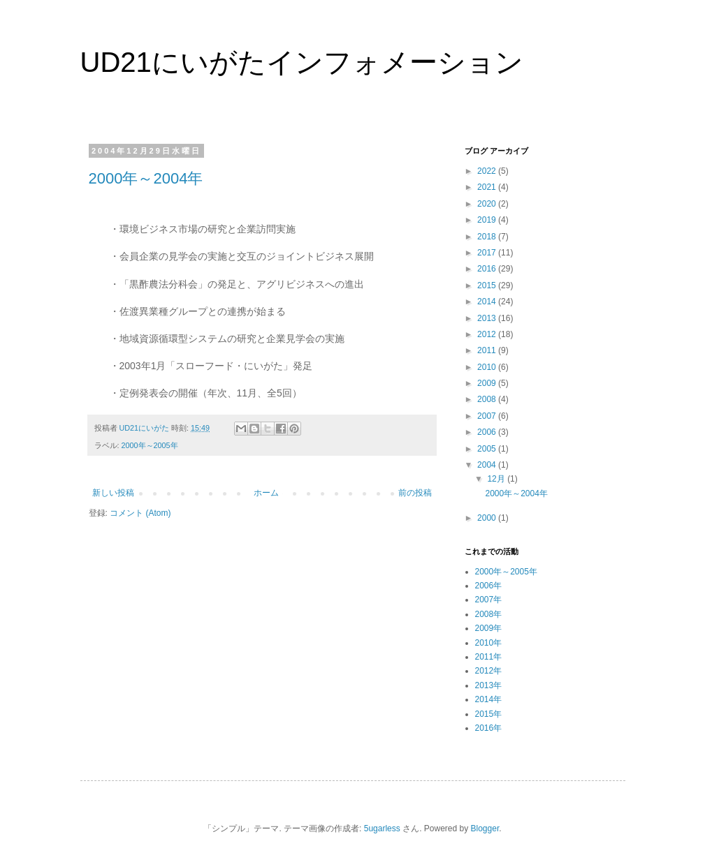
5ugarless (382, 828)
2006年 (488, 585)
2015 (487, 285)
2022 (487, 171)
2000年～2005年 (150, 445)
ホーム (266, 493)
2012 (487, 334)
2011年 (488, 657)
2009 (487, 383)
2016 (487, 269)
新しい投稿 (113, 493)
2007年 (488, 599)
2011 (487, 350)
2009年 (488, 628)
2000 (487, 518)
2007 (487, 416)
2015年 (488, 714)
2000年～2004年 (146, 178)
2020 (487, 204)
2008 (487, 399)
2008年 (488, 614)
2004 (487, 465)
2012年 (488, 671)
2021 (487, 187)
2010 (487, 367)
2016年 (488, 728)
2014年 (488, 699)
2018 (487, 236)
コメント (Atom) (140, 513)
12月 (497, 479)
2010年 (488, 643)
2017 (487, 253)
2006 (487, 432)
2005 (487, 449)
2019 (487, 220)
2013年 (488, 685)
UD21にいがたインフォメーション (301, 62)
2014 (487, 301)
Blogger (485, 828)
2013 (487, 318)
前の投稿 (415, 493)
